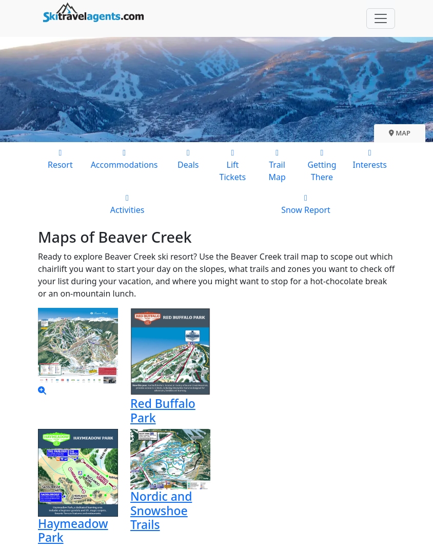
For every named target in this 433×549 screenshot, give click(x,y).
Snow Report (306, 203)
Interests (369, 158)
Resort (60, 158)
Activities (127, 203)
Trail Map (277, 164)
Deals (188, 158)
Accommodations (124, 158)
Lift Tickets (233, 164)
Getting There (321, 164)
